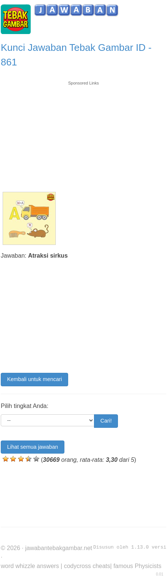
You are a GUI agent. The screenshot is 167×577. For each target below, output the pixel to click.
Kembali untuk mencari (34, 379)
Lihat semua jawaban (32, 447)
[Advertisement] (83, 132)
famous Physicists (137, 566)
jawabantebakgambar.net (58, 548)
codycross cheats (87, 566)
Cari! (106, 421)
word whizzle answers (30, 566)
